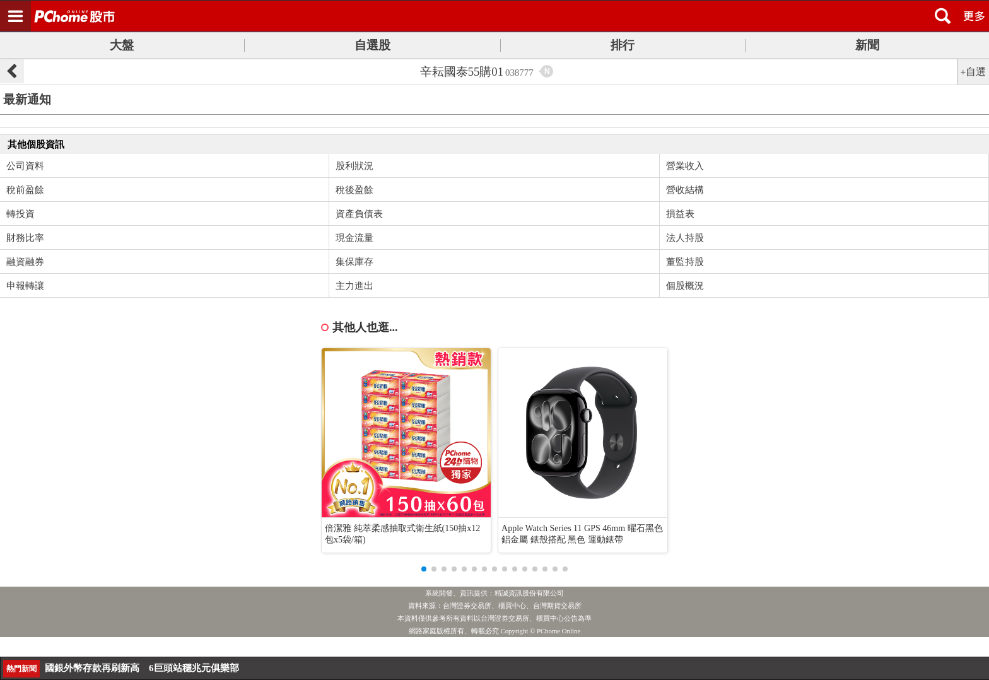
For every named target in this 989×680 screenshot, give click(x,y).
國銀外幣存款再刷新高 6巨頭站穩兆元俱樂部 (142, 668)
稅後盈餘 (354, 190)
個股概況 (685, 286)
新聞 (867, 45)
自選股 (372, 45)
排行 (623, 45)
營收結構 (685, 190)
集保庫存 (354, 262)
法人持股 (685, 238)
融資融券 (25, 262)
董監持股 (685, 262)
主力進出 (354, 286)
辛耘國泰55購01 (477, 71)
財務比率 (25, 238)
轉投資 (20, 214)
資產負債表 (359, 214)
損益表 (680, 214)
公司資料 (25, 166)
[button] (423, 569)
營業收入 (685, 166)
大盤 (122, 45)
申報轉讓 (25, 286)
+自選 (973, 71)
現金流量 (354, 238)
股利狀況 (354, 166)
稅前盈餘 (25, 190)
